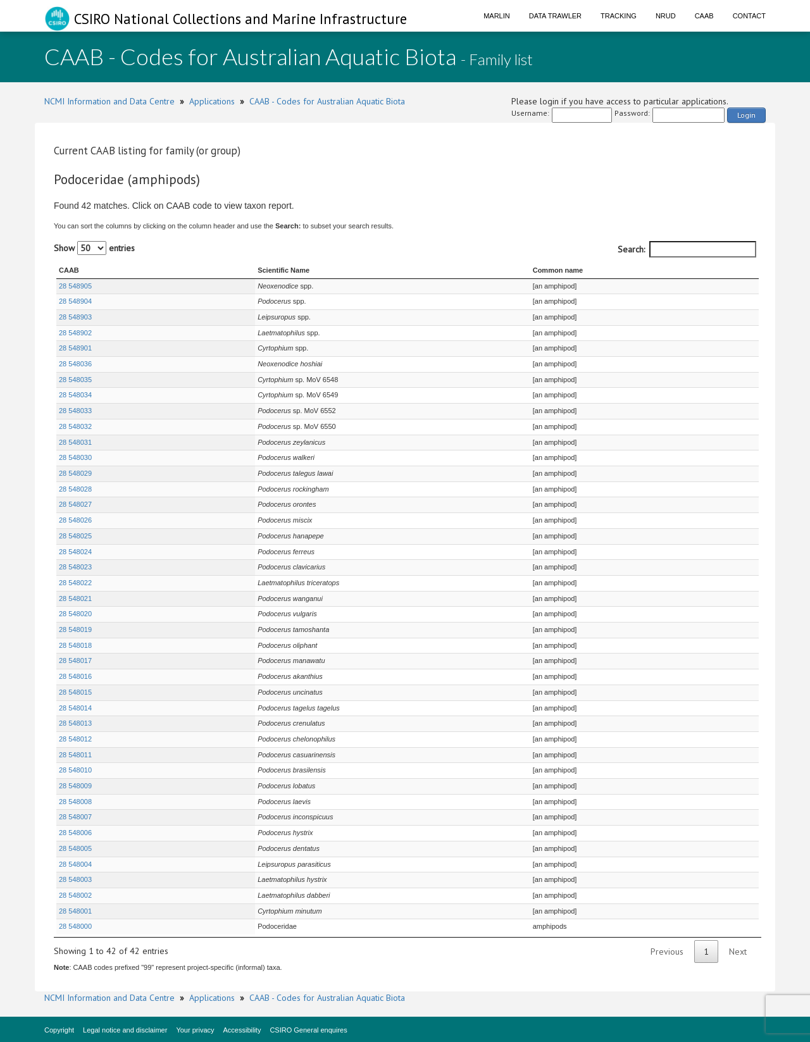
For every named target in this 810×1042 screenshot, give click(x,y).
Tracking (619, 16)
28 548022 (75, 582)
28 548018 (75, 645)
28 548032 (75, 426)
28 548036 (75, 364)
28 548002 (75, 895)
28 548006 (75, 832)
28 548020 (75, 613)
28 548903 (75, 317)
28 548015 (75, 692)
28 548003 (75, 879)
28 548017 (75, 660)
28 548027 (75, 504)
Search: (687, 249)
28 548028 (75, 489)
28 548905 (75, 286)
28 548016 (75, 676)
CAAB (704, 16)
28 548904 (75, 301)
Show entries (94, 248)
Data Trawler (555, 16)
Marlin (496, 16)
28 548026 (75, 520)
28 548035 (75, 379)
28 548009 (75, 786)
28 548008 (75, 801)
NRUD (666, 16)
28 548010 (75, 770)
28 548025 (75, 536)
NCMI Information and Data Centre (109, 101)
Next (738, 951)
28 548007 (75, 817)
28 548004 (75, 864)
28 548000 (75, 926)
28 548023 (75, 567)
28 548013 (75, 723)
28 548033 (75, 410)
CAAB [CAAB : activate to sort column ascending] (69, 270)
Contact (749, 16)
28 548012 (75, 739)
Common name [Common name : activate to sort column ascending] (549, 270)
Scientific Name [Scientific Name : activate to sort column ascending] (226, 270)
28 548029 (75, 473)
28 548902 (75, 333)
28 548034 (75, 395)
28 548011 (75, 755)
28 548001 (75, 911)
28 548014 (75, 708)
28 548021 (75, 598)
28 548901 (75, 348)
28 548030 (75, 457)
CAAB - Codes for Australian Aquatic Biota (327, 101)
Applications (212, 101)
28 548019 (75, 629)
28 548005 (75, 848)
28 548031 (75, 442)
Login (746, 115)
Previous (667, 951)
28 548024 (75, 551)
